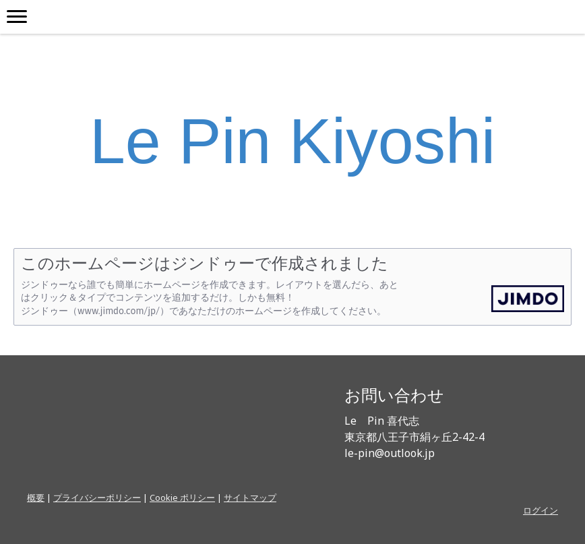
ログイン (540, 510)
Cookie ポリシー (182, 497)
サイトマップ (250, 497)
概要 (35, 497)
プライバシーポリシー (97, 497)
